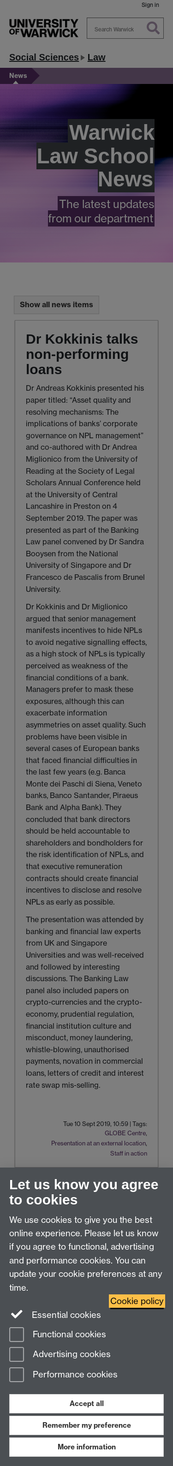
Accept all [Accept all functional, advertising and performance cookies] (87, 1403)
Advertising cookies (60, 1355)
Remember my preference (86, 1425)
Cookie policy (137, 1301)
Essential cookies (55, 1314)
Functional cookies (57, 1335)
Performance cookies (63, 1375)
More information (87, 1446)
